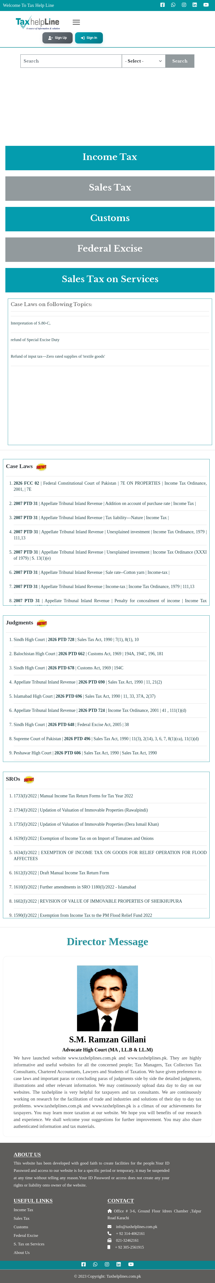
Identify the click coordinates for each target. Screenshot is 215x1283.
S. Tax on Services (29, 1244)
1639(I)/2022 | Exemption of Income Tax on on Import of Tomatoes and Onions (84, 838)
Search (179, 61)
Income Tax (23, 1210)
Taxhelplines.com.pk (124, 1276)
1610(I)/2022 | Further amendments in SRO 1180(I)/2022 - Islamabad (75, 887)
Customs (21, 1227)
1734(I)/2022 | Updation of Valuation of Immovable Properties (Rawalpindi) (81, 810)
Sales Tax (21, 1218)
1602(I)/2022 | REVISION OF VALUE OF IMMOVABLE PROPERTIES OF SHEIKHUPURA (98, 901)
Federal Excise (26, 1235)
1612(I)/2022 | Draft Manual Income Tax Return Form (61, 872)
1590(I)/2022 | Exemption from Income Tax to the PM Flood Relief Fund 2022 (83, 915)
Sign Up (57, 37)
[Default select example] (143, 61)
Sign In (89, 37)
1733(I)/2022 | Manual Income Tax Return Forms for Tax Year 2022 (73, 795)
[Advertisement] (107, 106)
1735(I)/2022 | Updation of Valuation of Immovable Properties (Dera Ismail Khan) (86, 824)
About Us (22, 1252)
